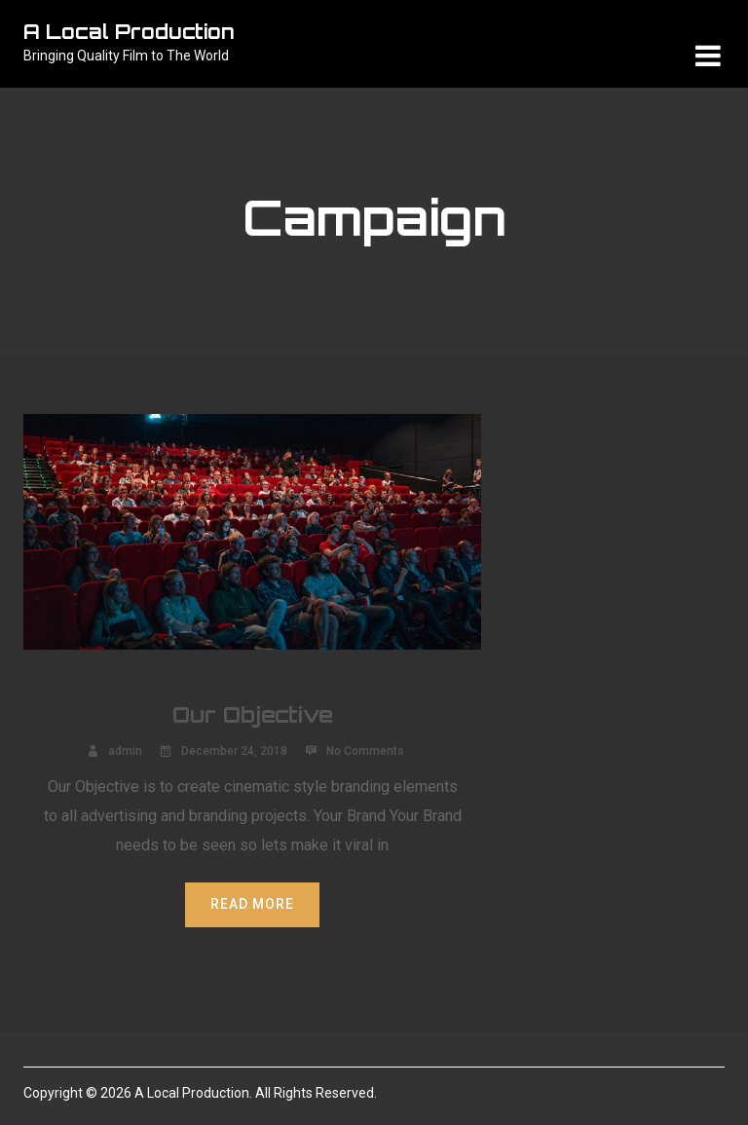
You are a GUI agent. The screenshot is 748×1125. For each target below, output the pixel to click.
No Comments (365, 751)
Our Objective (252, 714)
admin (125, 751)
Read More (252, 904)
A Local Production (129, 31)
